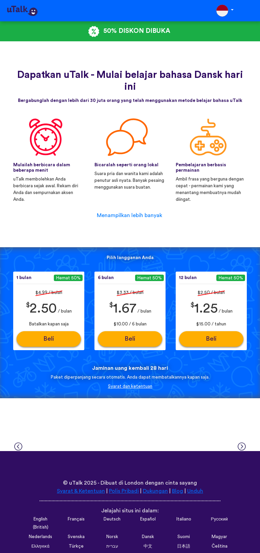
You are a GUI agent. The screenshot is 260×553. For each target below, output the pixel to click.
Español (148, 519)
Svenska (76, 536)
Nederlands (40, 536)
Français (76, 519)
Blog (177, 491)
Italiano (183, 519)
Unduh (195, 491)
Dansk (148, 536)
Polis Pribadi (124, 491)
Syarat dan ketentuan (130, 386)
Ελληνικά (40, 546)
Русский (219, 519)
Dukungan (155, 491)
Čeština (220, 546)
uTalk (76, 483)
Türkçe (76, 546)
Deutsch (112, 519)
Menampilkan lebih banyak (129, 215)
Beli (48, 339)
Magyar (219, 536)
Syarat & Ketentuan (81, 491)
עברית (112, 546)
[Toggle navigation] (250, 11)
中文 (148, 546)
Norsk (112, 536)
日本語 (183, 546)
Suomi (183, 536)
